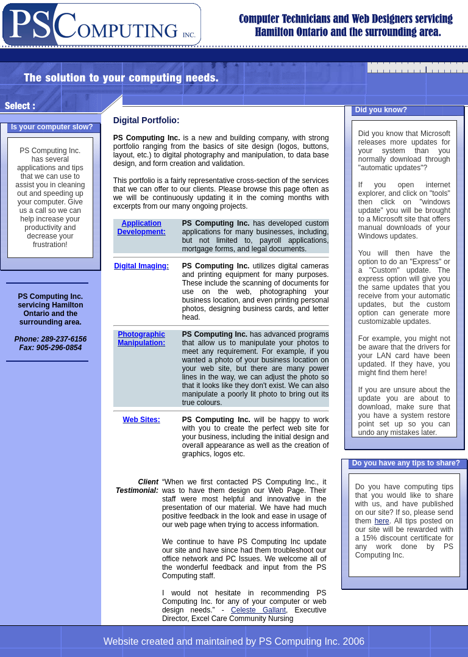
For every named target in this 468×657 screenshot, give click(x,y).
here (382, 521)
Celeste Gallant (258, 610)
